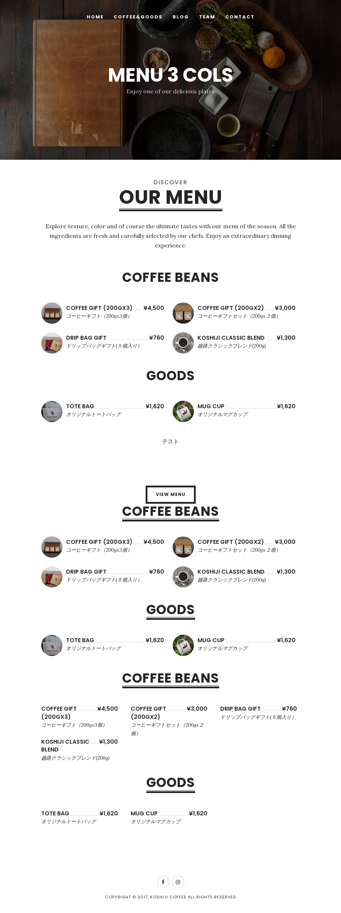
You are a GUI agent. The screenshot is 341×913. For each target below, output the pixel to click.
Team (207, 16)
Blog (181, 16)
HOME (95, 16)
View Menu (170, 494)
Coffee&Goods (138, 16)
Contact (240, 16)
